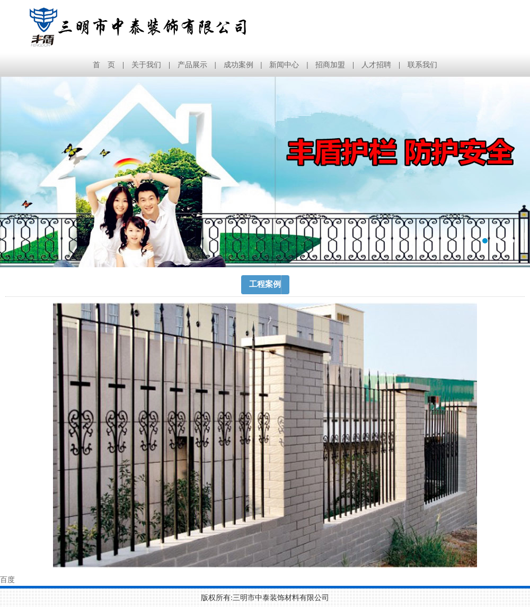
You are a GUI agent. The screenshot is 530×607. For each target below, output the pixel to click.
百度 (7, 580)
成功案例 (238, 65)
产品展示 (192, 65)
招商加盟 (330, 65)
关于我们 (146, 65)
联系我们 (422, 65)
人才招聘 (376, 65)
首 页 (104, 65)
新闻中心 (284, 65)
